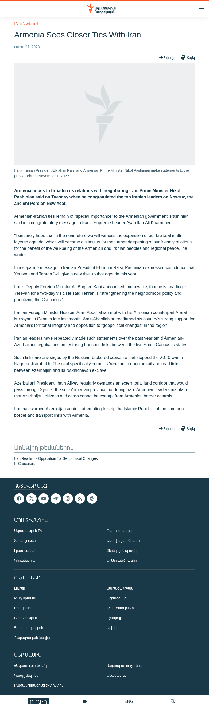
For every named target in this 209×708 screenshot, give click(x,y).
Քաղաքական (25, 598)
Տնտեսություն (25, 617)
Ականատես (116, 675)
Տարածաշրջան (120, 588)
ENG (129, 701)
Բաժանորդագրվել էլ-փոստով (38, 685)
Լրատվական (25, 550)
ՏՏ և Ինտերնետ (120, 608)
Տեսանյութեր (25, 540)
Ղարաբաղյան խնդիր (32, 637)
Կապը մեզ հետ (27, 675)
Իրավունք (22, 608)
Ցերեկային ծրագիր (122, 550)
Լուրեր (19, 588)
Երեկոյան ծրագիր (122, 560)
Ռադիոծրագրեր (120, 530)
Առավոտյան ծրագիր (124, 540)
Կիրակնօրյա (25, 560)
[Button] (167, 57)
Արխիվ (112, 627)
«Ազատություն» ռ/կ (30, 665)
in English (26, 23)
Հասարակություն (28, 627)
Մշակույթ (114, 617)
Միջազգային (117, 598)
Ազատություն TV (28, 530)
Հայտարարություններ (125, 665)
